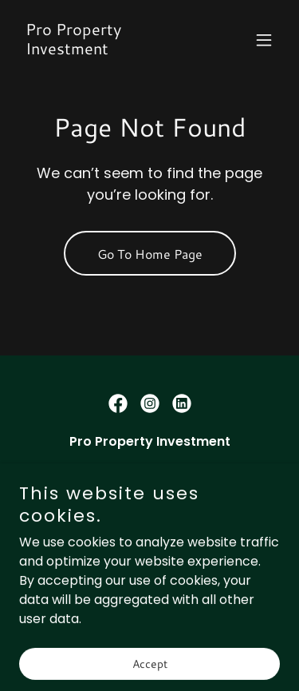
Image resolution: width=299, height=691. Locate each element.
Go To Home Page (150, 253)
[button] (264, 40)
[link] (110, 50)
